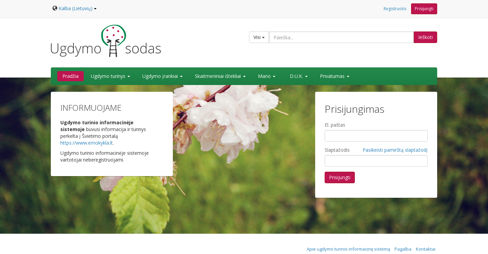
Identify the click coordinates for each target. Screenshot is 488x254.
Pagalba (402, 249)
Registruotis (395, 9)
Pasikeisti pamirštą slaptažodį (395, 150)
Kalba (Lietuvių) (78, 8)
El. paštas (335, 125)
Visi (259, 37)
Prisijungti (424, 9)
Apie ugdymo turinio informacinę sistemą (348, 249)
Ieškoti (425, 37)
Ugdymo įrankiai (162, 76)
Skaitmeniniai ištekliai (220, 76)
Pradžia (70, 76)
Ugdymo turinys (110, 76)
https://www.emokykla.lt (86, 143)
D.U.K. (299, 76)
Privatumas (334, 76)
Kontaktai (425, 249)
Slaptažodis (337, 150)
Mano (267, 76)
